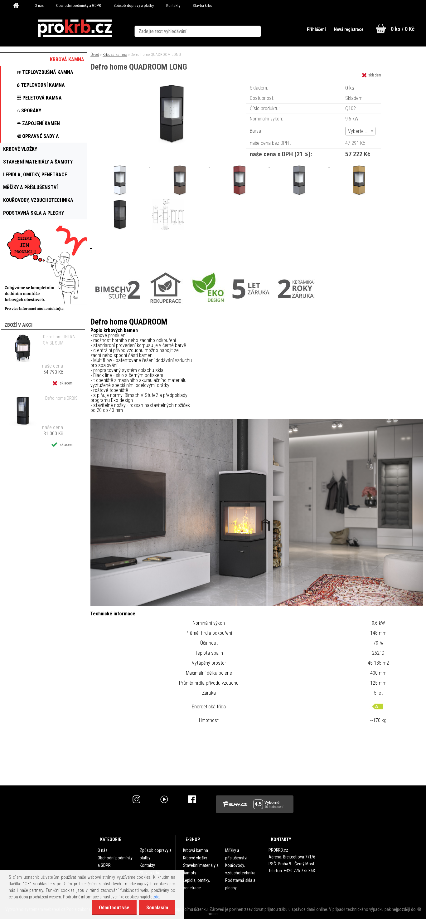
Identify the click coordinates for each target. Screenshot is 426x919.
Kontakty (173, 5)
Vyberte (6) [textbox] (359, 131)
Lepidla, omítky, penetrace (196, 884)
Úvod (94, 54)
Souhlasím (156, 908)
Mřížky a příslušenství (236, 854)
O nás (39, 5)
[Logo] (75, 28)
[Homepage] (18, 6)
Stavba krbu (202, 5)
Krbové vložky (195, 857)
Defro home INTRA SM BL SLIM (59, 339)
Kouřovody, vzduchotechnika (240, 869)
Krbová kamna (115, 54)
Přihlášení (314, 29)
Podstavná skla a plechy (240, 884)
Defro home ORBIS (61, 398)
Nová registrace (347, 29)
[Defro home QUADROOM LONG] (171, 86)
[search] (267, 29)
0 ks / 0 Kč (402, 29)
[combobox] (360, 131)
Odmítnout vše (112, 908)
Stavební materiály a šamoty (201, 869)
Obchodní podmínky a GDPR (78, 5)
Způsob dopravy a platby (134, 5)
